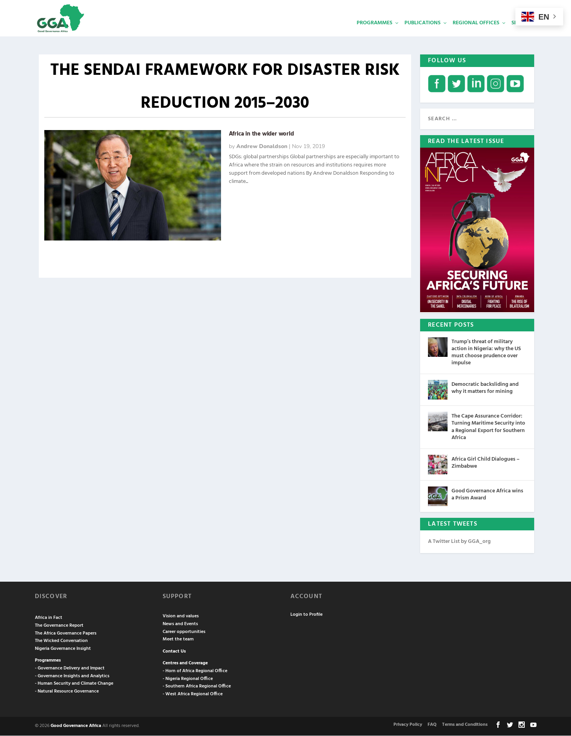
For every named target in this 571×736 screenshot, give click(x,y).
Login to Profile (306, 615)
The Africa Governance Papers (65, 634)
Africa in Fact (48, 618)
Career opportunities (184, 632)
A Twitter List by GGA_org (459, 541)
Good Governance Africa (76, 726)
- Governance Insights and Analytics (72, 676)
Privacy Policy (407, 725)
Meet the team (178, 640)
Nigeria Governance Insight (63, 649)
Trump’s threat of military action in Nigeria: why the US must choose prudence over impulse (486, 353)
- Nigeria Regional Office (188, 679)
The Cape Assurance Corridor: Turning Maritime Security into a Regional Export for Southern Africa (488, 427)
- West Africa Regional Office (193, 694)
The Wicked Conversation (61, 641)
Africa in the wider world (261, 134)
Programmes (374, 33)
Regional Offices (476, 33)
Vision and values (181, 617)
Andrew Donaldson (261, 146)
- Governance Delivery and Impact (70, 669)
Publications (422, 33)
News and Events (180, 624)
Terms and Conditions (465, 725)
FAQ (432, 725)
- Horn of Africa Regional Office (195, 671)
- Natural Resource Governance (67, 692)
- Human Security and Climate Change (74, 684)
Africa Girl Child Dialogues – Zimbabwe (485, 463)
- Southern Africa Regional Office (197, 687)
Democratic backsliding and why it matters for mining (484, 388)
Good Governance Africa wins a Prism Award (487, 495)
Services (522, 33)
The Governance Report (59, 626)
